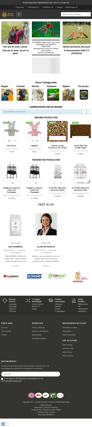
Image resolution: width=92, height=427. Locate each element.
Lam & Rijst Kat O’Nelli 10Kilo (80, 146)
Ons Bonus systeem (39, 338)
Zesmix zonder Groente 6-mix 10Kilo (57, 146)
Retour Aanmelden (69, 335)
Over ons (4, 327)
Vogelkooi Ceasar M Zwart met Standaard (11, 190)
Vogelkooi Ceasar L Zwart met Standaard (34, 190)
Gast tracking (67, 345)
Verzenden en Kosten (70, 327)
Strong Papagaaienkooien (11, 195)
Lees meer (15, 266)
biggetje (34, 145)
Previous (84, 111)
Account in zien (68, 348)
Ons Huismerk (15, 247)
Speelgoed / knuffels (11, 149)
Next (89, 111)
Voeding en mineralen (57, 151)
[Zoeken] (76, 14)
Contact (4, 335)
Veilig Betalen (36, 335)
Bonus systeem (68, 356)
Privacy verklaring (38, 327)
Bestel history (67, 352)
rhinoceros (11, 145)
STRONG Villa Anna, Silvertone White (57, 189)
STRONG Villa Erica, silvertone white (80, 189)
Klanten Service (46, 247)
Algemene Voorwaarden (40, 331)
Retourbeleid (67, 331)
